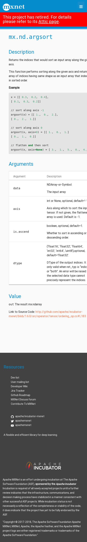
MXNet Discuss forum (23, 399)
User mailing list (20, 382)
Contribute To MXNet (23, 403)
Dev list (15, 377)
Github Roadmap (20, 395)
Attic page (48, 21)
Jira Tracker (18, 390)
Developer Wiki (19, 386)
